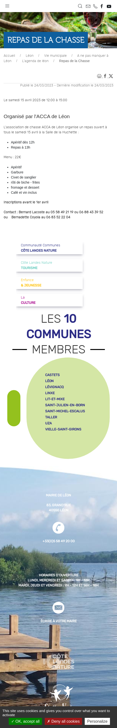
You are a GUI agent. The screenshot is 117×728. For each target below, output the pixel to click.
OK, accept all (25, 721)
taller (51, 417)
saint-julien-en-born (65, 405)
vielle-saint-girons (63, 429)
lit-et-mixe (55, 399)
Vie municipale (55, 55)
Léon (29, 55)
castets (52, 375)
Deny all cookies (63, 721)
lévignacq (54, 387)
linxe (50, 393)
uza (48, 423)
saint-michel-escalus (65, 411)
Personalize (97, 721)
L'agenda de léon (35, 61)
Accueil (9, 55)
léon (49, 381)
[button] (7, 4)
